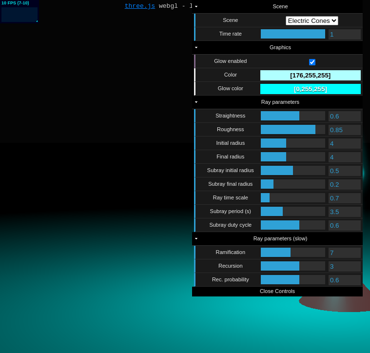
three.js (140, 6)
